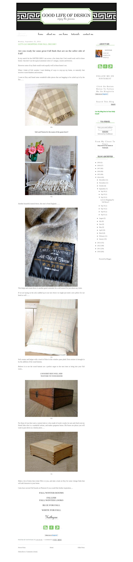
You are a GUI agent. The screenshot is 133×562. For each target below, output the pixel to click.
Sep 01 (103, 214)
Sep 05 (103, 211)
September (102, 189)
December (102, 180)
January (101, 239)
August (101, 218)
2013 (99, 242)
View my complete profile (106, 55)
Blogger (108, 259)
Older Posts (81, 547)
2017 (99, 168)
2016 (99, 171)
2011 (99, 248)
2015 (99, 174)
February (102, 236)
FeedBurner (109, 134)
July (100, 221)
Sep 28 (103, 191)
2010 (99, 251)
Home (51, 547)
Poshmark (105, 148)
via (51, 474)
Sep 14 (103, 209)
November (102, 183)
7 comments (48, 539)
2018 (99, 165)
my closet (108, 145)
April (101, 230)
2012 (99, 245)
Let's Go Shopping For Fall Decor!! (37, 44)
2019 (99, 162)
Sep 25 (103, 194)
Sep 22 (103, 197)
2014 (99, 177)
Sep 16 (103, 206)
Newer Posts (21, 547)
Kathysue (108, 50)
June (100, 224)
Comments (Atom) (31, 551)
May (100, 227)
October (101, 186)
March (101, 233)
